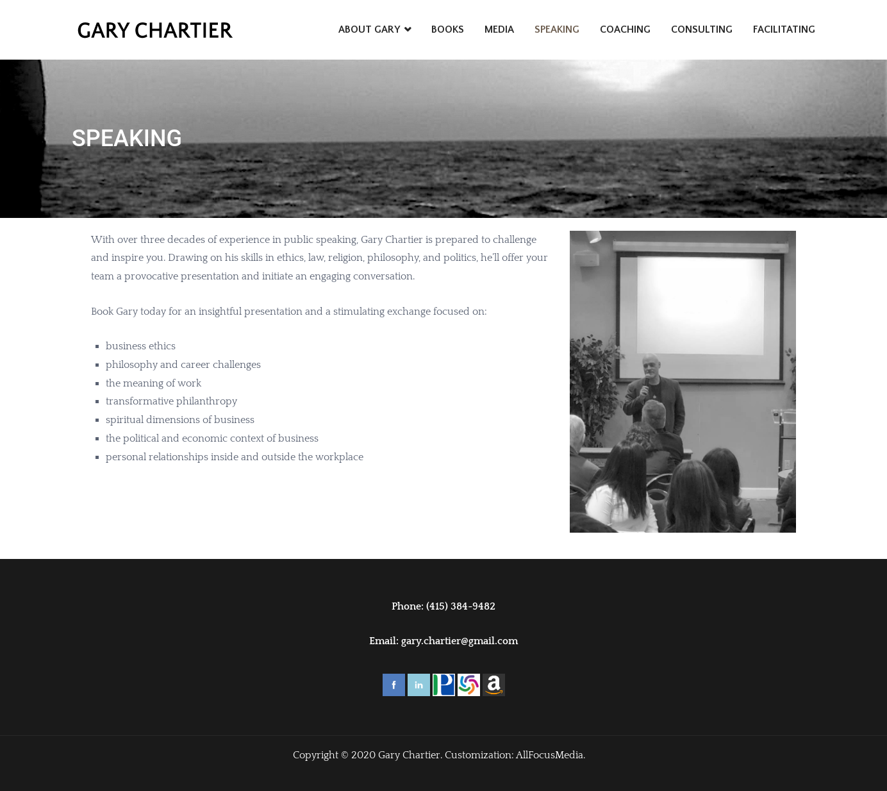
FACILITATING (784, 29)
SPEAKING (557, 29)
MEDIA (499, 29)
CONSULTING (702, 29)
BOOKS (447, 29)
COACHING (625, 29)
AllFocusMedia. (550, 755)
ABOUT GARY (369, 29)
